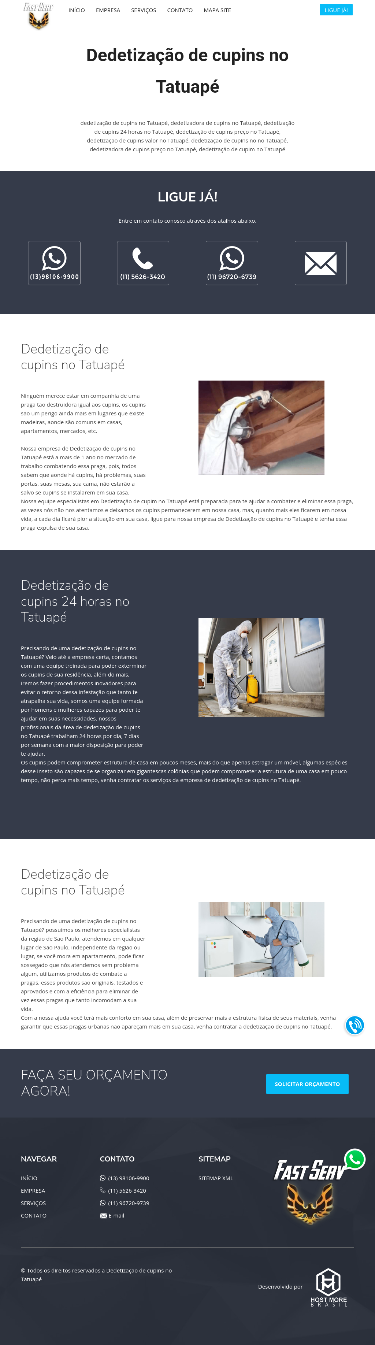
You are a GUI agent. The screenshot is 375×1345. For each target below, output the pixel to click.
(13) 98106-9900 (128, 1178)
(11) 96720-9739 (128, 1203)
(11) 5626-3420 (127, 1190)
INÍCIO (29, 1178)
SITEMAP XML (215, 1178)
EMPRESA (33, 1190)
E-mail (116, 1215)
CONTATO (34, 1215)
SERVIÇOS (33, 1203)
